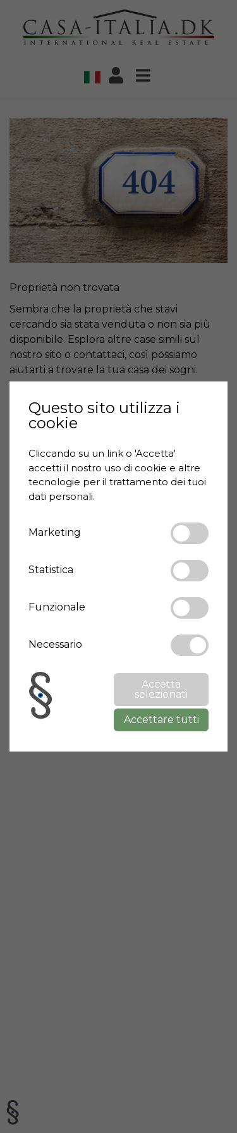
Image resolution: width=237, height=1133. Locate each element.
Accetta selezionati (161, 689)
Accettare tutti (161, 720)
